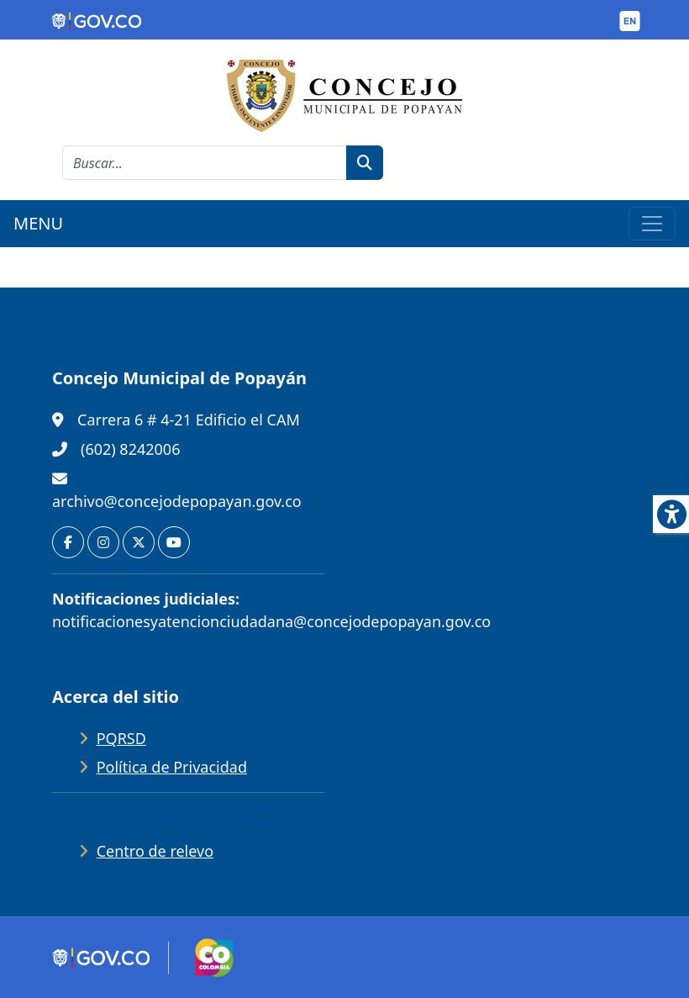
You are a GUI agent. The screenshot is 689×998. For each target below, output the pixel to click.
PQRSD (121, 738)
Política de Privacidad (172, 767)
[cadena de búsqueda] (204, 162)
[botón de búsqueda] (364, 162)
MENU (38, 223)
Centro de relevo (155, 851)
